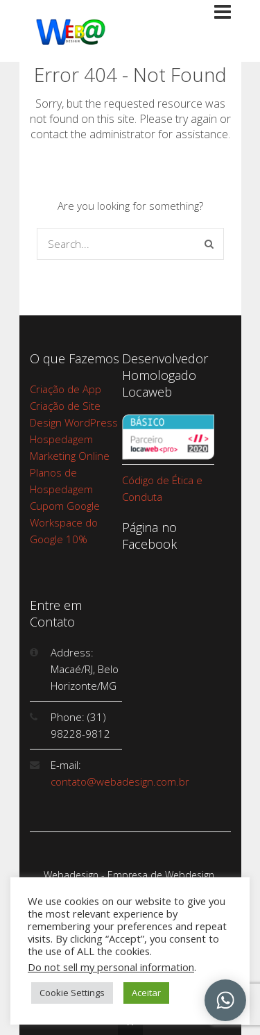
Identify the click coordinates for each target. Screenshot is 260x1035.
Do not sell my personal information (111, 967)
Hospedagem (61, 439)
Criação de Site (65, 406)
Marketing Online (70, 456)
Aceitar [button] (146, 992)
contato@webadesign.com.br (120, 781)
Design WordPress (74, 422)
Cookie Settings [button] (72, 992)
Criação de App (65, 389)
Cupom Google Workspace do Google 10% (65, 522)
